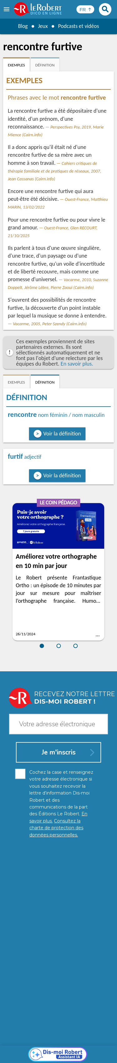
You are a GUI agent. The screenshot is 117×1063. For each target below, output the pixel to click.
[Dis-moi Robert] (58, 912)
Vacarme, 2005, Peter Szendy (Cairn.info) (49, 324)
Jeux (42, 26)
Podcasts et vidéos (79, 26)
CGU (96, 1050)
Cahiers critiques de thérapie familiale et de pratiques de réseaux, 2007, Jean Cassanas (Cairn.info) (54, 171)
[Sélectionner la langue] (85, 9)
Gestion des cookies (67, 1050)
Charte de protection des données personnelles (58, 1044)
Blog (22, 26)
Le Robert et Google (74, 1053)
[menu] (7, 9)
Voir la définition (62, 433)
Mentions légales (26, 1050)
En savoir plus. (77, 363)
